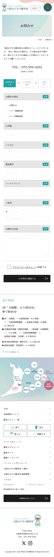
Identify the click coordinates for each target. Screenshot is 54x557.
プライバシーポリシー (23, 267)
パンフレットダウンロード (15, 463)
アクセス (7, 479)
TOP (6, 408)
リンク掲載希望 (16, 116)
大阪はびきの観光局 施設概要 (17, 474)
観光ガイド (8, 452)
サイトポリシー (10, 484)
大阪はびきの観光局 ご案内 (16, 468)
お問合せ (13, 105)
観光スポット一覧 (11, 419)
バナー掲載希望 (16, 110)
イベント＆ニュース (12, 441)
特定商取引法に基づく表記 (14, 489)
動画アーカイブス (11, 457)
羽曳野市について (11, 414)
